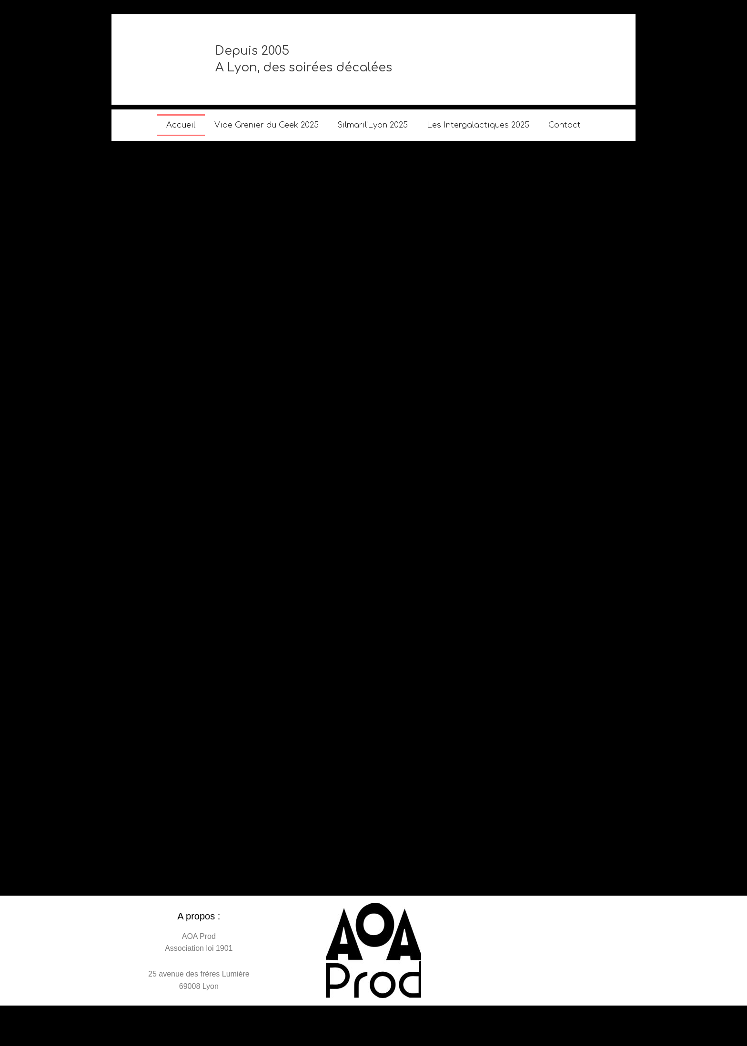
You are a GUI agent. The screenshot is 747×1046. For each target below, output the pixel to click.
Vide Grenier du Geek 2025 (266, 124)
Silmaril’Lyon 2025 (373, 124)
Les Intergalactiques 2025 (478, 124)
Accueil (180, 124)
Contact (564, 124)
